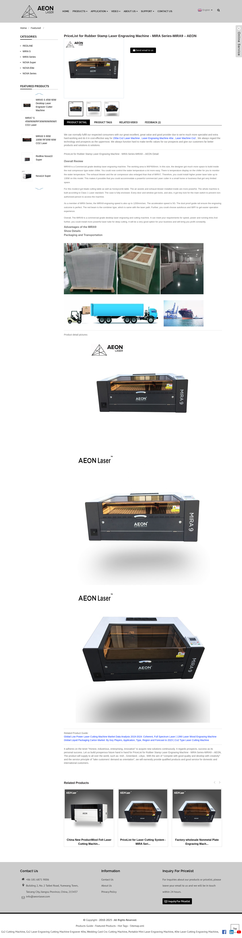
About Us (131, 11)
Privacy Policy (108, 891)
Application (99, 11)
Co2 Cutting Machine (13, 931)
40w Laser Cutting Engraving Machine (196, 931)
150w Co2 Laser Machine (126, 138)
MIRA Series (29, 57)
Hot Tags (123, 925)
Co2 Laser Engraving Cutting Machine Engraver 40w (56, 931)
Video (115, 11)
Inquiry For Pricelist (179, 901)
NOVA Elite (28, 68)
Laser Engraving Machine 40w (157, 138)
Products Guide (84, 925)
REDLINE (28, 45)
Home (65, 11)
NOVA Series (29, 73)
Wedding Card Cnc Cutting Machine (107, 931)
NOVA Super (29, 62)
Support (147, 11)
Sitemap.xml (137, 925)
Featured (36, 28)
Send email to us (144, 50)
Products (80, 11)
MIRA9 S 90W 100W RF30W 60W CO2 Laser (46, 140)
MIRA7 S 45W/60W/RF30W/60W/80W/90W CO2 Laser (43, 121)
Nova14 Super (43, 176)
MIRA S (27, 51)
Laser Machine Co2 (185, 138)
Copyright (91, 920)
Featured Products (105, 925)
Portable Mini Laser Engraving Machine (150, 931)
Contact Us (164, 11)
